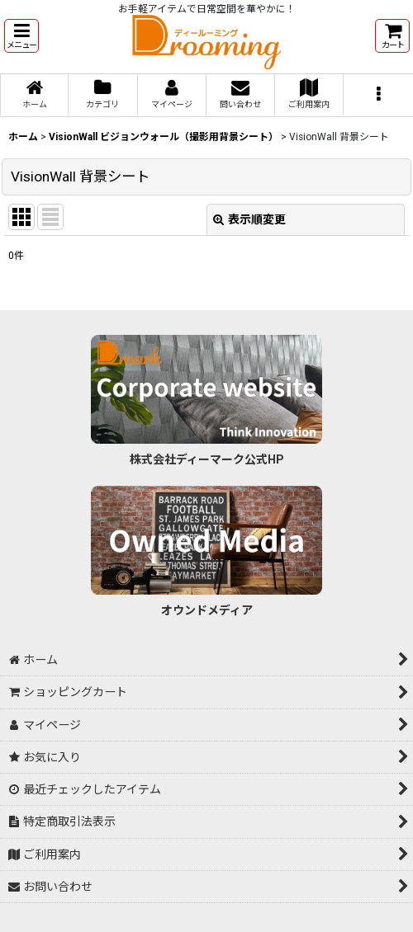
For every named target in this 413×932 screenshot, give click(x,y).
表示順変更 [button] (249, 219)
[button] (21, 36)
